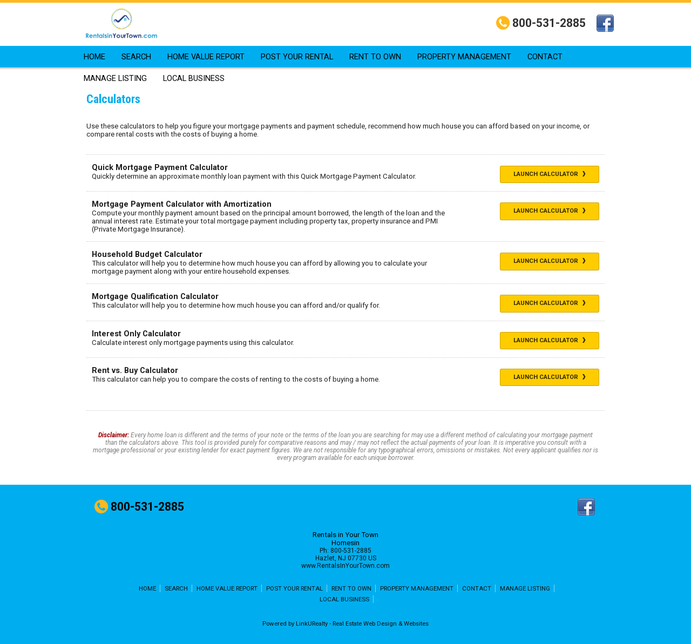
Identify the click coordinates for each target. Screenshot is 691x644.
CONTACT (545, 57)
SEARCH (136, 57)
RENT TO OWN (375, 57)
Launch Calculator (549, 174)
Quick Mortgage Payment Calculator (160, 167)
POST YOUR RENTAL (297, 57)
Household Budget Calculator (147, 254)
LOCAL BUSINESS (194, 78)
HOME (94, 57)
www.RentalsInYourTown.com (345, 566)
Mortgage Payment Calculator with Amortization (182, 204)
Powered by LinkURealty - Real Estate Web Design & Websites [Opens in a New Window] (345, 623)
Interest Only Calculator (136, 333)
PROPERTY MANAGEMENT (464, 57)
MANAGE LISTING (115, 78)
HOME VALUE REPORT (206, 57)
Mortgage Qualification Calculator (155, 296)
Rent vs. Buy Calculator (135, 370)
